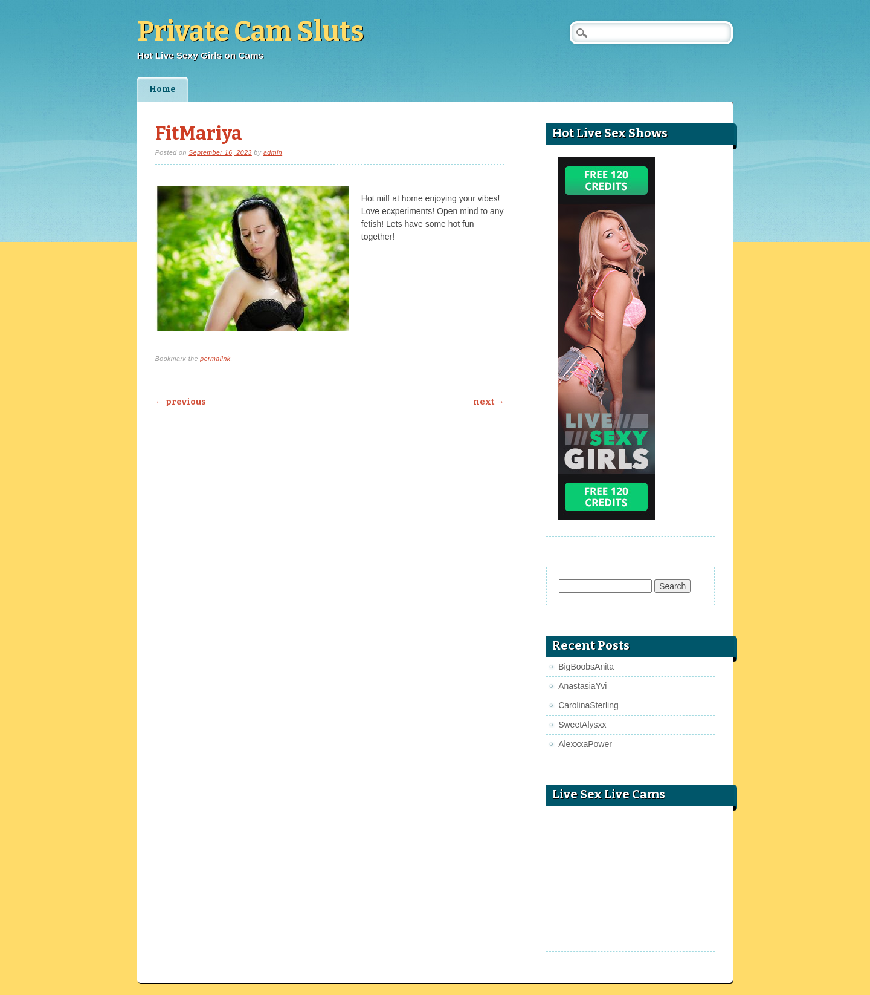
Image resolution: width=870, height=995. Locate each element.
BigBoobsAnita (586, 666)
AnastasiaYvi (582, 686)
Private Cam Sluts (250, 31)
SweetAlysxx (582, 724)
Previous (180, 402)
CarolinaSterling (588, 705)
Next (488, 402)
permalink (215, 358)
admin (272, 152)
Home (162, 89)
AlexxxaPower (585, 744)
